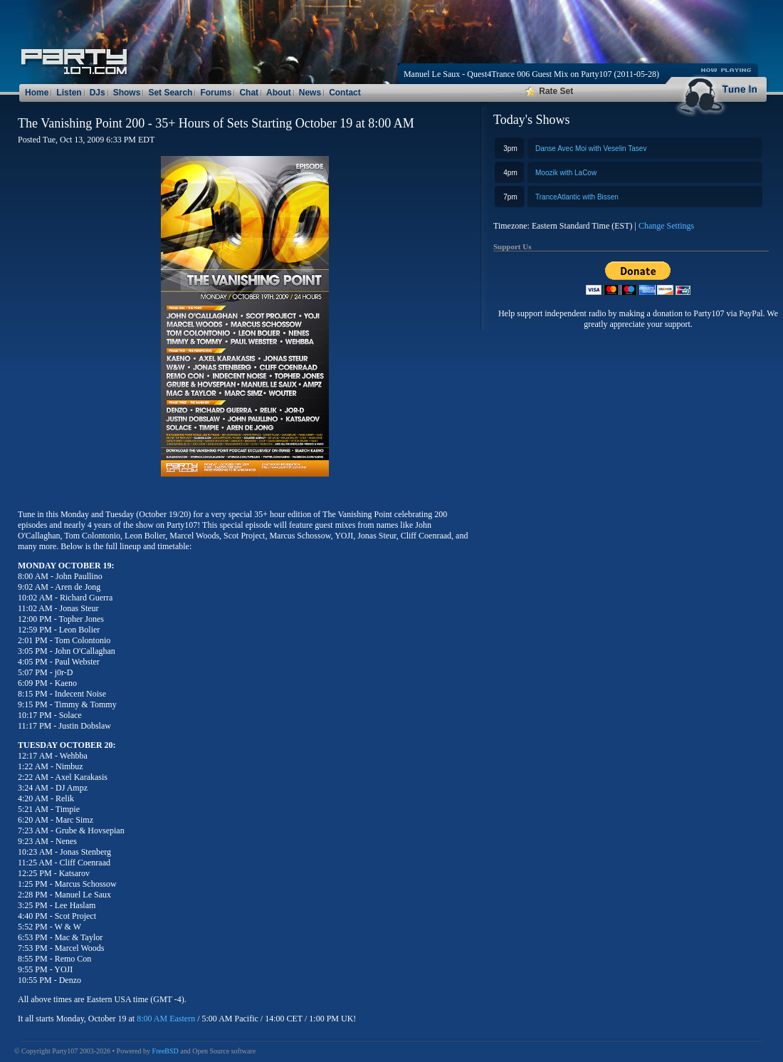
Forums (215, 93)
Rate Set (549, 91)
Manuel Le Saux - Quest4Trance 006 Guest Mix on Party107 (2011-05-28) (531, 74)
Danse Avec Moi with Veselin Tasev (590, 148)
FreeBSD (165, 1051)
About (278, 93)
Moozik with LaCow (566, 173)
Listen (68, 93)
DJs (97, 93)
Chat (248, 93)
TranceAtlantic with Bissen (577, 197)
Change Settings (666, 226)
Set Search (170, 93)
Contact (345, 93)
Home (36, 93)
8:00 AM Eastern (166, 1019)
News (310, 93)
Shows (127, 93)
